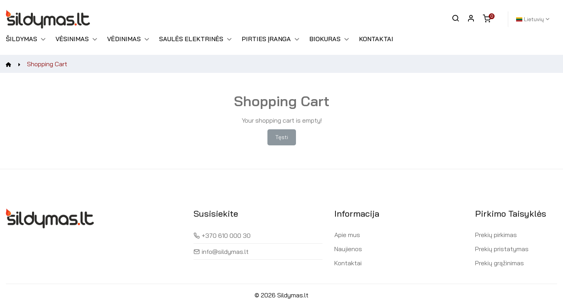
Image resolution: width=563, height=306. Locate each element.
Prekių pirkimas (496, 235)
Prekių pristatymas (502, 249)
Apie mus (347, 235)
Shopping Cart (47, 64)
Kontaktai (348, 263)
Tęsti (281, 137)
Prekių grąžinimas (499, 263)
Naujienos (348, 249)
